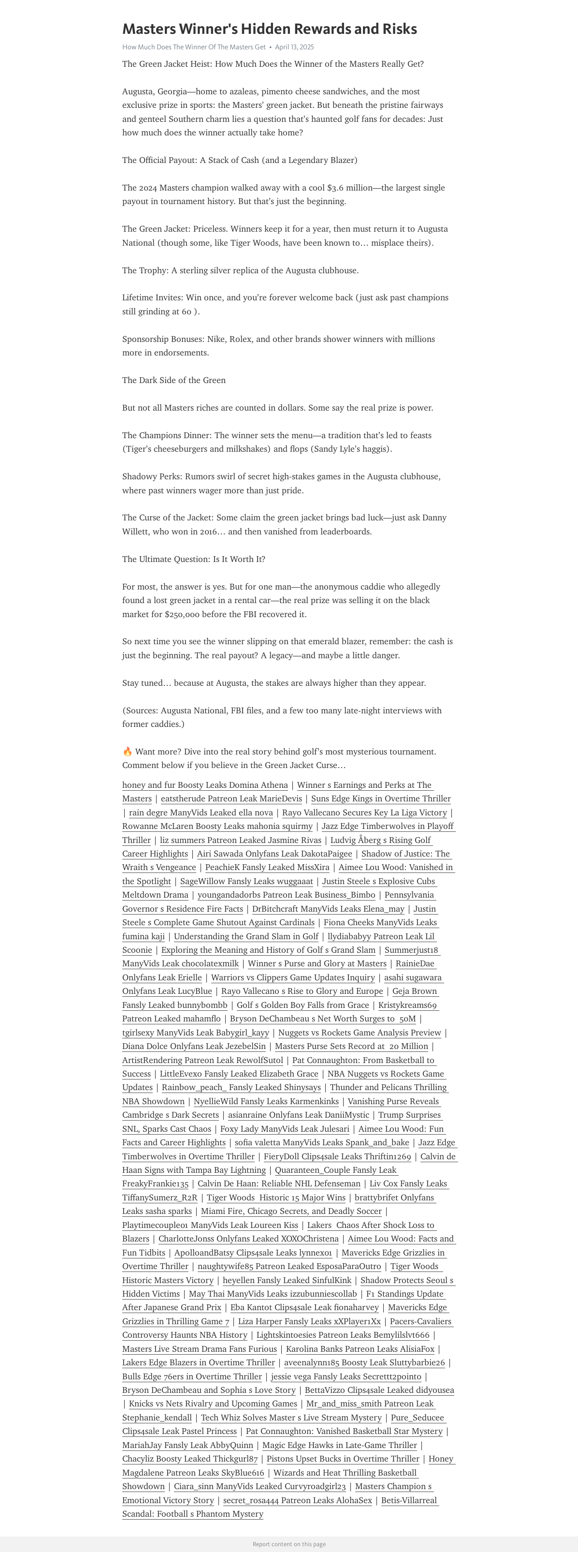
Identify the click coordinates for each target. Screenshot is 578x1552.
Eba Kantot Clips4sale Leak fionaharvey (305, 1307)
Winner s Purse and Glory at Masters (317, 963)
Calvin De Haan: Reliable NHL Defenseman (279, 1183)
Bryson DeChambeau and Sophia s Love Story (209, 1390)
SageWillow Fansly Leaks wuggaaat (246, 881)
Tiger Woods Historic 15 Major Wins (276, 1197)
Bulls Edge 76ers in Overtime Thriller (192, 1376)
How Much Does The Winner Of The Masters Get (194, 47)
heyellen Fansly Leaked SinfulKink (287, 1280)
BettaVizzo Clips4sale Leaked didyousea (379, 1390)
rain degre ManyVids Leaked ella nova (201, 812)
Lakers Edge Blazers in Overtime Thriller (198, 1362)
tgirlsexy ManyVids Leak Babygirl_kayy (195, 1032)
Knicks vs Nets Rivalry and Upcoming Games (213, 1403)
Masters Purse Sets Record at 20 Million (351, 1046)
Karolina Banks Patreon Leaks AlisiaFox (360, 1349)
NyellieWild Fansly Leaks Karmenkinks (266, 1101)
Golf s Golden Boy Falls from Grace (303, 1005)
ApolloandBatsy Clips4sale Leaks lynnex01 (253, 1252)
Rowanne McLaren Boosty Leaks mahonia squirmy (217, 826)
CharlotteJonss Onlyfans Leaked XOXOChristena (249, 1238)
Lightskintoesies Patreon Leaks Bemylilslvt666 (343, 1335)
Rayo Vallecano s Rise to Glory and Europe (302, 991)
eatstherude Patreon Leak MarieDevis (231, 798)
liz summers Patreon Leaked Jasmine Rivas (240, 840)
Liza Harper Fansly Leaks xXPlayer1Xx (309, 1321)
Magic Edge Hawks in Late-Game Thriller (339, 1445)
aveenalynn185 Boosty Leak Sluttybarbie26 (364, 1362)
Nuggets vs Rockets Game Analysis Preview (359, 1032)
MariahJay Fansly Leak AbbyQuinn (187, 1445)
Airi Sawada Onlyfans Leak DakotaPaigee (274, 853)
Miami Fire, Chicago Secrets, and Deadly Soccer (291, 1211)
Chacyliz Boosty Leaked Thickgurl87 (190, 1458)
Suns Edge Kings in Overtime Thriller (381, 798)
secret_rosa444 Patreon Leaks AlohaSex (297, 1500)
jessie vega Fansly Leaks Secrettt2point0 (346, 1376)
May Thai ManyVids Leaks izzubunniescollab (273, 1293)
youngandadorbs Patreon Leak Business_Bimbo (287, 894)
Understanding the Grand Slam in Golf (246, 936)
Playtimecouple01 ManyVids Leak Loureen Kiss (210, 1225)
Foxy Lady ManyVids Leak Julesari (284, 1128)
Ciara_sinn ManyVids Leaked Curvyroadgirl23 (260, 1486)
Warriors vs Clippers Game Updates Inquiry (293, 977)
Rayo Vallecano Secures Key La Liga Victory (364, 812)
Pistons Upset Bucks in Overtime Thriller (343, 1458)
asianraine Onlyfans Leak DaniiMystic (298, 1114)
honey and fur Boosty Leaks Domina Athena (205, 785)
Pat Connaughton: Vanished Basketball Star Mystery (344, 1431)
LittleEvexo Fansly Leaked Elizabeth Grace (239, 1073)
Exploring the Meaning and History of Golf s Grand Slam (268, 950)
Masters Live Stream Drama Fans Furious (199, 1349)
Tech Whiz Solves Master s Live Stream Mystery (291, 1417)
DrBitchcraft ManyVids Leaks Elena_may (328, 908)
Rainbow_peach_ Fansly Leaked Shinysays (241, 1087)
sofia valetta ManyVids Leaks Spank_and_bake (322, 1142)
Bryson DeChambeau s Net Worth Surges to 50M (323, 1018)
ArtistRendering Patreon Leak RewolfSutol (202, 1060)
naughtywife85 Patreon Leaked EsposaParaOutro (289, 1266)
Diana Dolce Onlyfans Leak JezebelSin (194, 1046)
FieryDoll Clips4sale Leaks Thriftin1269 (337, 1156)
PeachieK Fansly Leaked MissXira (267, 867)
